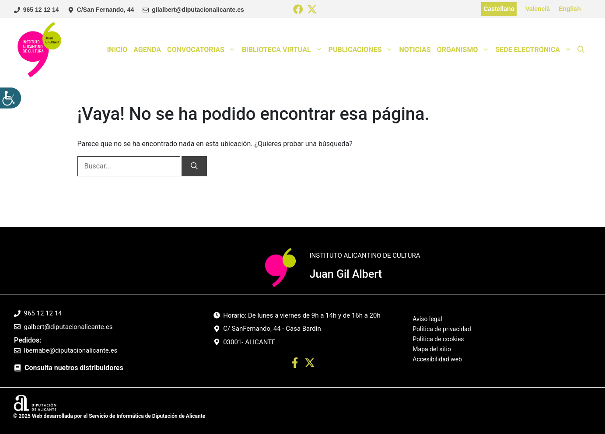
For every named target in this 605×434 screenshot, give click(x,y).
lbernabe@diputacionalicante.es (71, 350)
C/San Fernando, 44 (105, 9)
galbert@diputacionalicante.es (68, 327)
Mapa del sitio (432, 349)
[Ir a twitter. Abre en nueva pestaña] (309, 364)
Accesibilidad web (437, 359)
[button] (581, 50)
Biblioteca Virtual (283, 50)
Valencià (537, 8)
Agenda (147, 50)
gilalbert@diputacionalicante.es (198, 9)
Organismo (465, 50)
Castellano (498, 8)
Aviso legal (427, 319)
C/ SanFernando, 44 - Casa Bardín (272, 328)
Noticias (414, 50)
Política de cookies (438, 339)
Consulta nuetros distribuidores (73, 368)
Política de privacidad (442, 329)
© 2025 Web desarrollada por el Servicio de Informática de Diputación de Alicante (109, 416)
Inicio (117, 50)
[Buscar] (194, 166)
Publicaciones (362, 50)
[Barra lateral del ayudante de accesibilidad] (10, 98)
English (570, 8)
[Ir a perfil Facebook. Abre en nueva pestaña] (295, 364)
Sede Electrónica (534, 50)
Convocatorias (203, 50)
